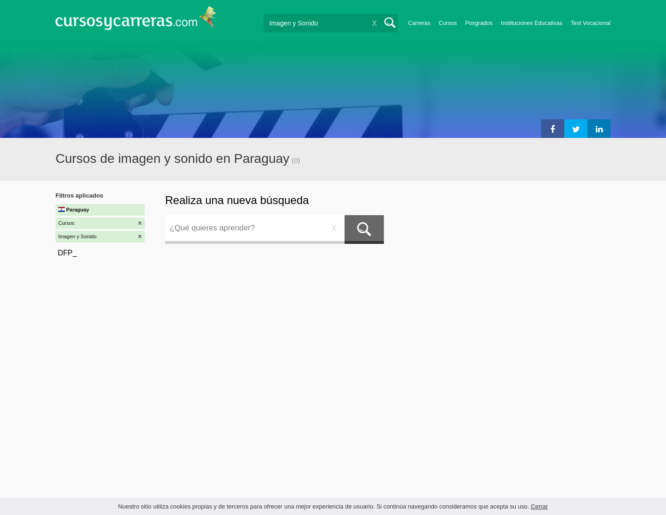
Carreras (419, 23)
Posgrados (479, 23)
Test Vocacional (590, 23)
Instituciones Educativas (531, 23)
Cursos (447, 23)
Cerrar (539, 506)
